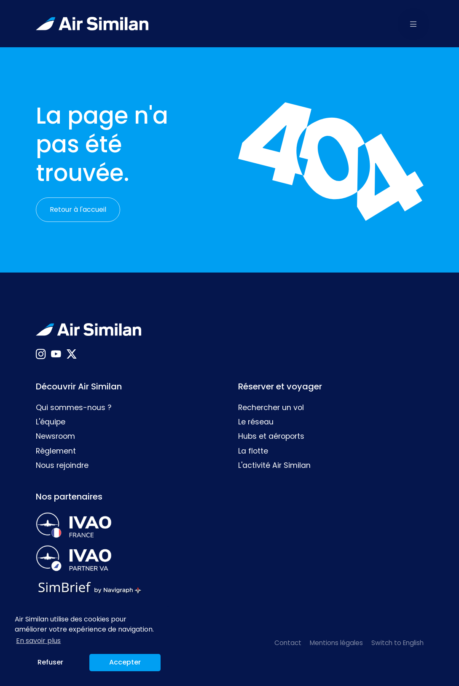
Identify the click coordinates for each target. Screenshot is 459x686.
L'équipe (50, 422)
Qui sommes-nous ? (73, 407)
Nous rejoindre (62, 465)
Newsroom (55, 436)
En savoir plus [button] (38, 640)
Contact (287, 642)
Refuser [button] (50, 662)
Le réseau (256, 422)
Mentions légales (336, 642)
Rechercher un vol (271, 407)
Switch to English (397, 642)
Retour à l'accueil (78, 209)
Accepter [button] (125, 662)
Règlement (56, 451)
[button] (413, 24)
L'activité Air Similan (274, 465)
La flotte (253, 451)
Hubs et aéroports (271, 436)
